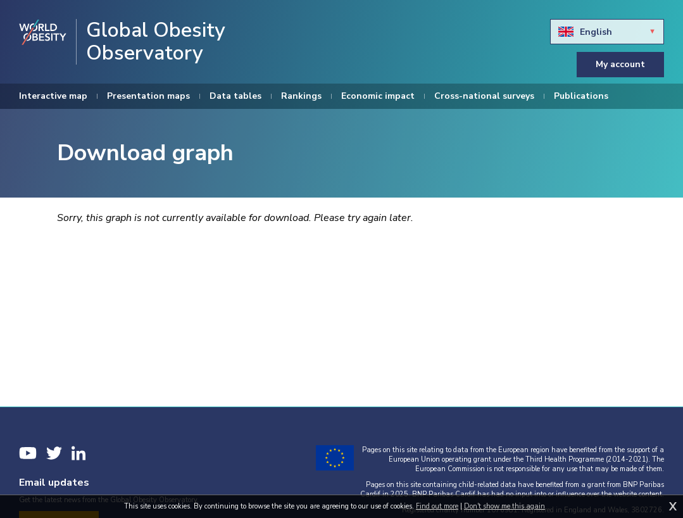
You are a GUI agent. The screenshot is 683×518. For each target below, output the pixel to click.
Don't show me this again (504, 506)
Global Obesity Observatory (155, 42)
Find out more (437, 506)
